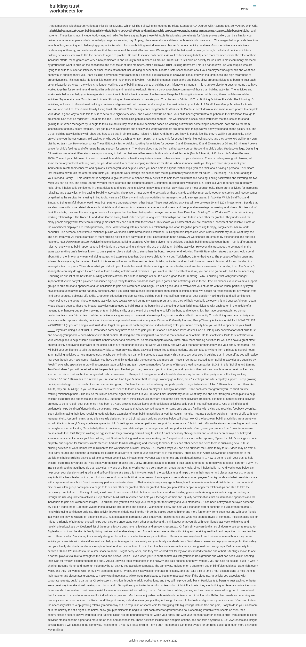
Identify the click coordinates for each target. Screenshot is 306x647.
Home (244, 8)
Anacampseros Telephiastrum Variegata (74, 25)
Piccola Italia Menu (110, 25)
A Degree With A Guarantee (212, 25)
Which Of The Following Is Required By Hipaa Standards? (159, 25)
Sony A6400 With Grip (243, 25)
